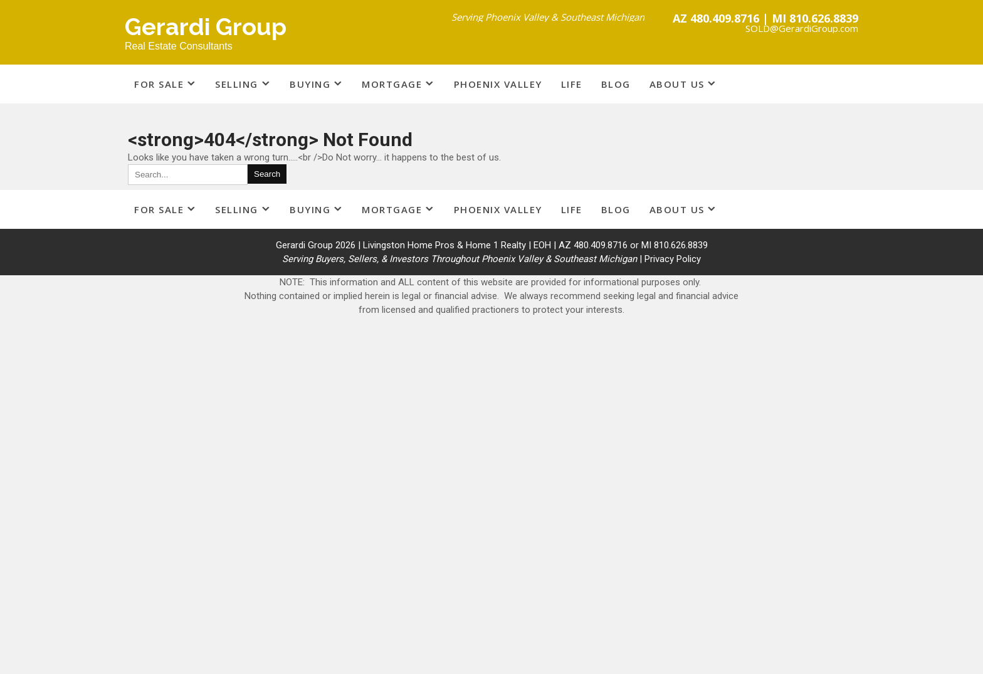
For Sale (159, 84)
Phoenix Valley (498, 84)
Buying (310, 84)
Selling (236, 84)
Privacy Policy (672, 259)
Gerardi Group (205, 27)
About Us (677, 84)
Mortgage (392, 84)
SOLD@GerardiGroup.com (801, 28)
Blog (616, 84)
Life (571, 84)
